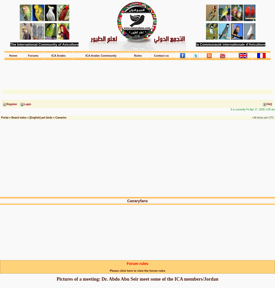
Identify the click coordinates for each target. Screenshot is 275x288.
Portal (4, 117)
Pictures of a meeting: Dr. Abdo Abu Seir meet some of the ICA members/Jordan (137, 279)
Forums (33, 55)
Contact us (161, 55)
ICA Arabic (58, 55)
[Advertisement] (137, 72)
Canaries (60, 117)
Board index (18, 117)
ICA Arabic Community (101, 55)
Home (13, 55)
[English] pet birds (40, 117)
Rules (138, 55)
